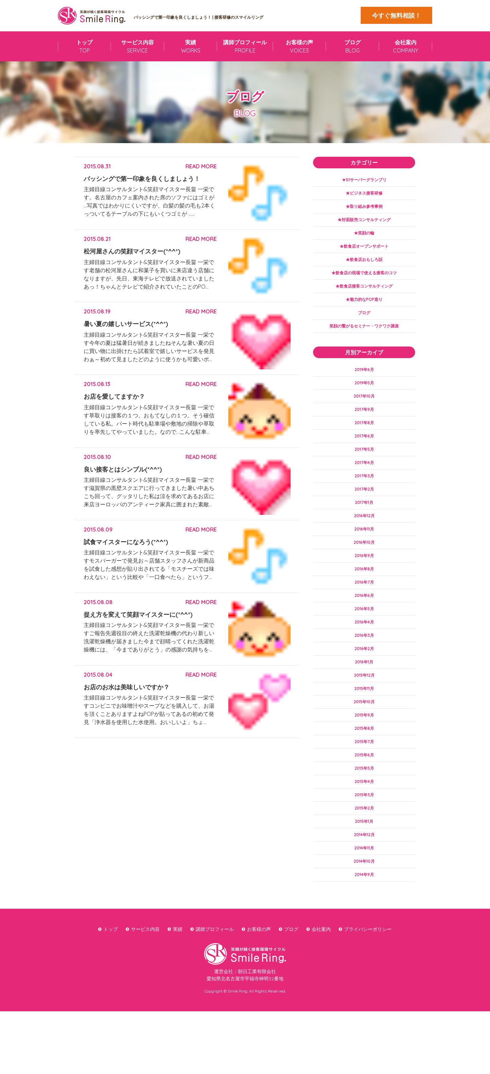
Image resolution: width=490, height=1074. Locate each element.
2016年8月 (364, 602)
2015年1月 (364, 878)
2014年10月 (364, 922)
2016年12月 (364, 544)
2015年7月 (364, 791)
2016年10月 (364, 573)
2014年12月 (364, 893)
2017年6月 (364, 457)
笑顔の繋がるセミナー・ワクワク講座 (364, 340)
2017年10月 (364, 414)
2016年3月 (364, 675)
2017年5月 (364, 472)
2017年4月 (364, 487)
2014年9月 (364, 936)
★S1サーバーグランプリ (364, 180)
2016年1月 (364, 704)
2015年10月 (364, 748)
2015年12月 (364, 719)
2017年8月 (364, 443)
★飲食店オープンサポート (364, 253)
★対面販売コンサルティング (364, 224)
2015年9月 (364, 762)
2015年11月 (364, 733)
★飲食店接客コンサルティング (364, 296)
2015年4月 (364, 835)
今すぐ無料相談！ (396, 15)
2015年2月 (364, 864)
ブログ (364, 325)
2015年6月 (364, 806)
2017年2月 (364, 515)
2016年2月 (364, 690)
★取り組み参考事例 (364, 209)
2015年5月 (364, 820)
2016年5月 (364, 646)
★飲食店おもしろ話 (364, 267)
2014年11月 (364, 907)
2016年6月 (364, 632)
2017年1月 (364, 530)
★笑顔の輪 (364, 238)
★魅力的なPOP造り (364, 311)
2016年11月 (364, 559)
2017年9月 (364, 428)
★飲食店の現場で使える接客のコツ (364, 282)
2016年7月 (364, 617)
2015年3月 (364, 849)
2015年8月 (364, 777)
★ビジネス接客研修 (364, 195)
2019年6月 (364, 385)
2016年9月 (364, 588)
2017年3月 (364, 501)
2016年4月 (364, 661)
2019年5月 (364, 399)
